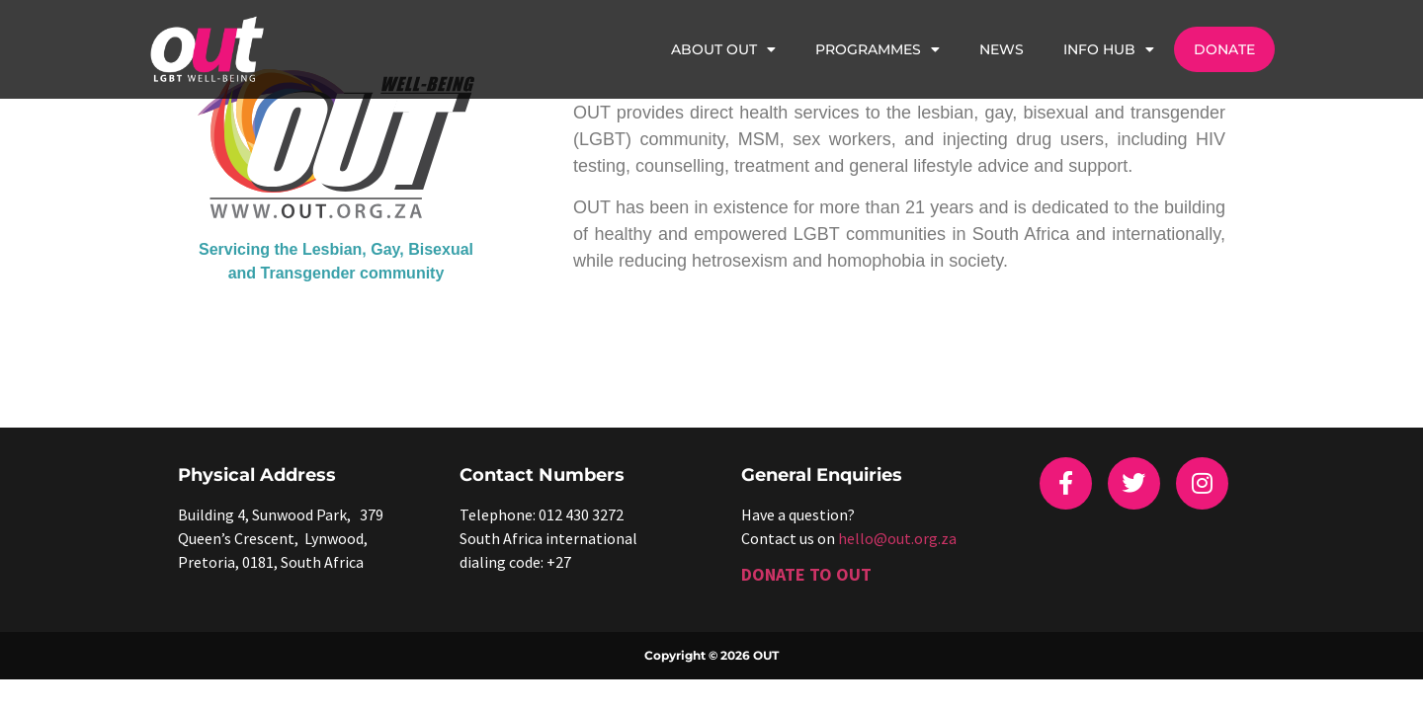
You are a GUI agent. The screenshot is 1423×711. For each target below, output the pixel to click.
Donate (1224, 49)
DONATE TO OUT (806, 574)
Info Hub (1108, 49)
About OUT (723, 49)
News (1001, 49)
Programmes (877, 49)
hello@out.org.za (897, 538)
